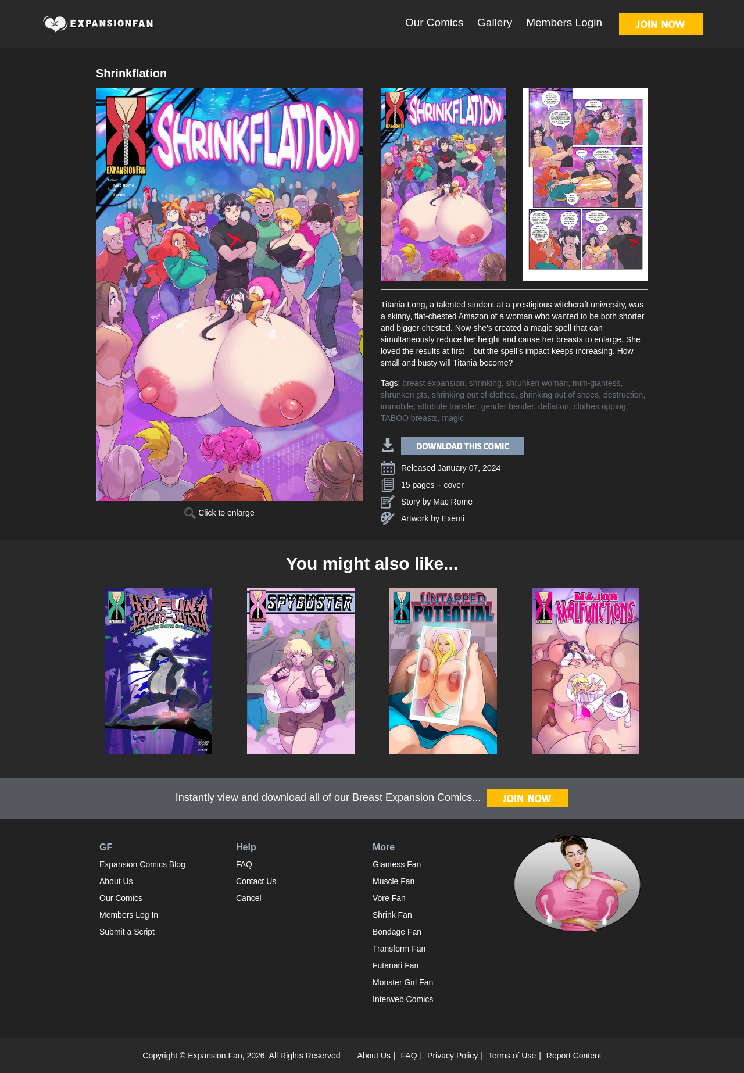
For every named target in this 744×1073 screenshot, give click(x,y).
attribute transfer (447, 406)
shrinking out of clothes (473, 394)
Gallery (494, 22)
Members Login (564, 22)
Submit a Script (127, 931)
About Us (116, 881)
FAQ (244, 864)
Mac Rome (453, 501)
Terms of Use (512, 1055)
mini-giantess (596, 383)
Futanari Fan (396, 965)
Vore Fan (389, 898)
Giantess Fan (397, 864)
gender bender (507, 406)
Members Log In (128, 915)
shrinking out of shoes (559, 394)
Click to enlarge (219, 512)
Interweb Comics (403, 999)
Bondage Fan (397, 931)
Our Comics (434, 22)
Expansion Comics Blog (142, 864)
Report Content (574, 1055)
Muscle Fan (393, 881)
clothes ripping (600, 406)
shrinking (485, 383)
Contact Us (256, 881)
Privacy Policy (452, 1055)
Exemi (453, 518)
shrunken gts (404, 394)
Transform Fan (399, 948)
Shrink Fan (392, 915)
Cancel (249, 898)
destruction (623, 394)
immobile (397, 406)
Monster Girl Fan (403, 982)
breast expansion (433, 383)
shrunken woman (537, 383)
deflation (553, 406)
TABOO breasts (409, 418)
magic (453, 418)
